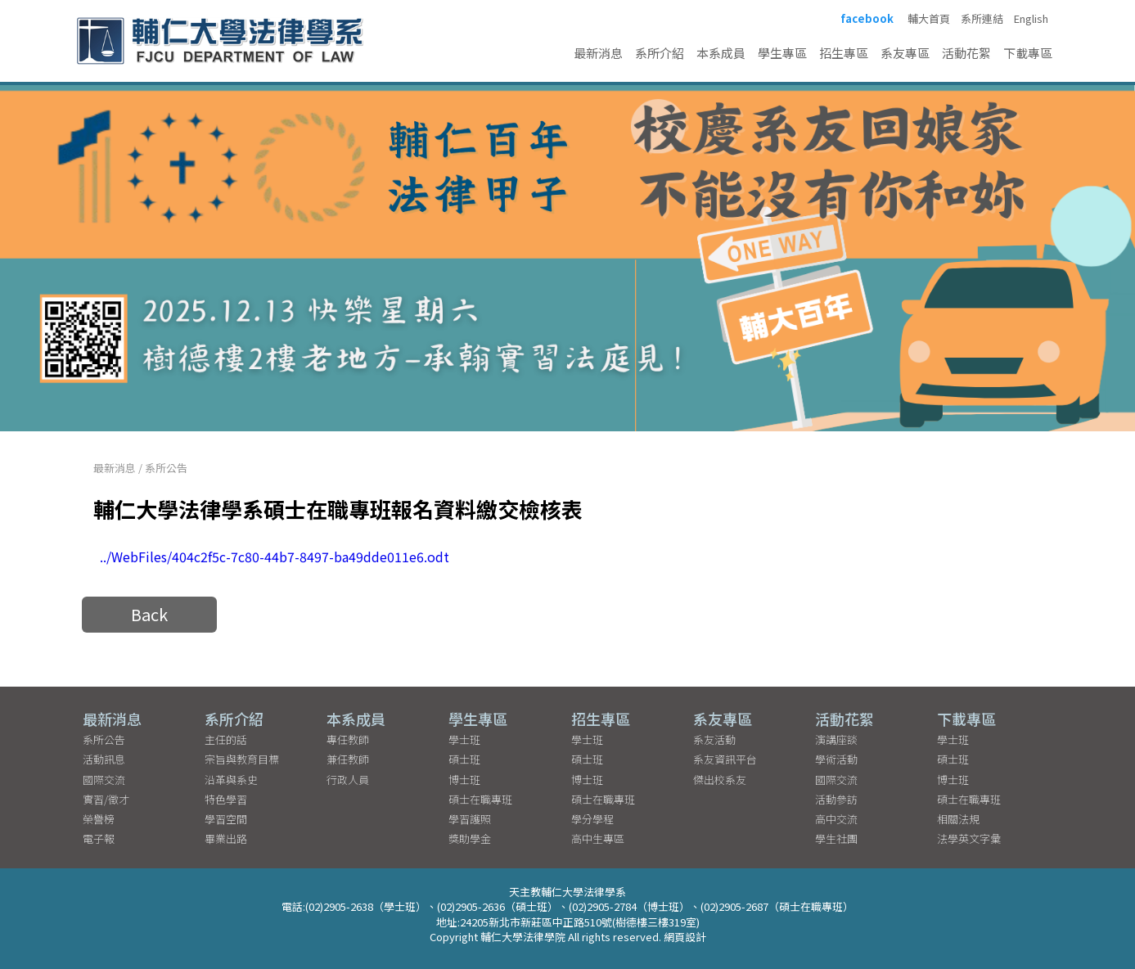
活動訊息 (104, 759)
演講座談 (836, 739)
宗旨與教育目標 (242, 759)
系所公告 (166, 467)
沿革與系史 (231, 779)
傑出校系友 (719, 779)
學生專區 (782, 52)
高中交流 (836, 819)
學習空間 (226, 819)
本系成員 (720, 52)
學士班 (464, 739)
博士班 (464, 779)
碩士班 (464, 759)
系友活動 (714, 739)
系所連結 (982, 18)
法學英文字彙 (969, 838)
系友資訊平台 (725, 759)
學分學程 (592, 819)
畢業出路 (226, 838)
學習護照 (469, 819)
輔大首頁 (929, 18)
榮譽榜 (99, 819)
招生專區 (843, 52)
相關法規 (958, 819)
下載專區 (1027, 52)
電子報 (99, 838)
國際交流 (104, 779)
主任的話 (226, 739)
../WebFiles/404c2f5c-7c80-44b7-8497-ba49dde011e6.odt (274, 556)
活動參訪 (836, 799)
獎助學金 (469, 838)
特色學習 (226, 799)
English (1031, 18)
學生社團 (836, 838)
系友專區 (905, 52)
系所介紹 (659, 52)
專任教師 (348, 739)
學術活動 (836, 759)
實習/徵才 (106, 799)
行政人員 (348, 779)
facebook (867, 18)
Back (149, 614)
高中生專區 (597, 838)
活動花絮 (966, 52)
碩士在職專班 (480, 799)
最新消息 (598, 52)
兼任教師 (348, 759)
